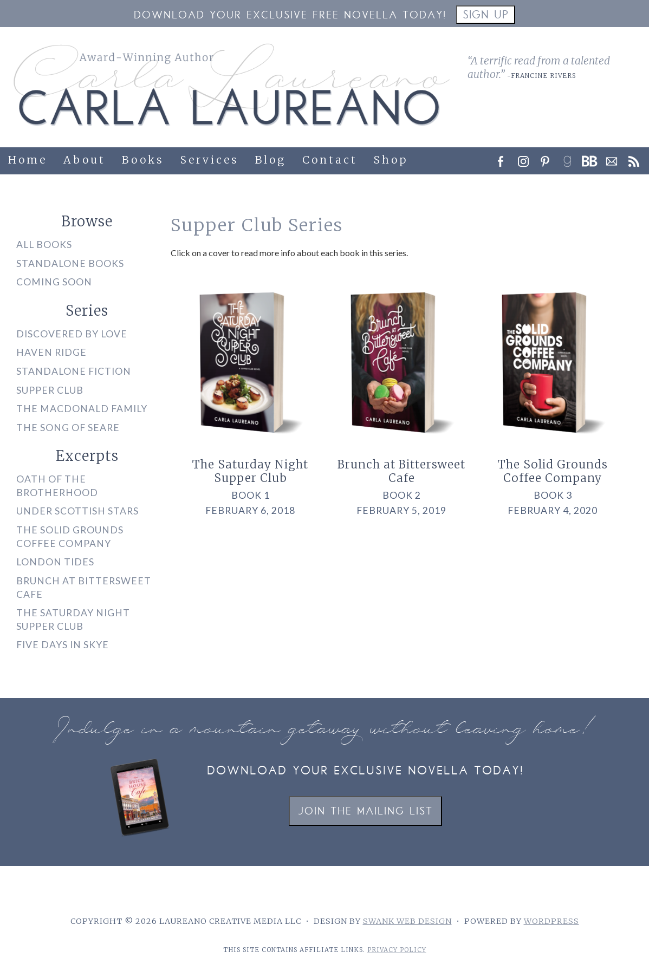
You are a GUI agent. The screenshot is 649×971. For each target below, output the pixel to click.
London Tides (55, 562)
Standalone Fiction (73, 371)
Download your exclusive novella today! (365, 771)
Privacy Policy (396, 950)
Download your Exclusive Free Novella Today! (290, 16)
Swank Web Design (407, 921)
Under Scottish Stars (77, 511)
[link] (570, 158)
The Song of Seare (68, 427)
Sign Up (486, 16)
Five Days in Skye (62, 644)
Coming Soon (54, 282)
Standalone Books (70, 263)
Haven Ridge (51, 352)
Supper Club (49, 390)
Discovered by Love (71, 334)
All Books (44, 244)
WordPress (551, 921)
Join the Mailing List (365, 812)
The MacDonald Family (81, 408)
